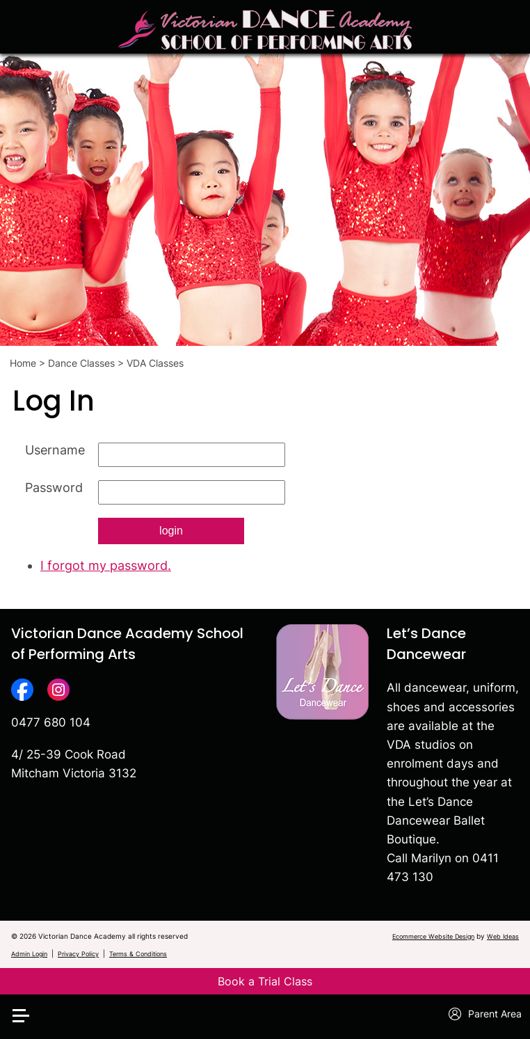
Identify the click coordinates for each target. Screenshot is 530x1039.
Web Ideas (503, 936)
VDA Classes (155, 363)
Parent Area (485, 1014)
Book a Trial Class (265, 981)
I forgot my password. (105, 565)
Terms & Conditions (138, 954)
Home (23, 363)
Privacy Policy (78, 954)
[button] (30, 993)
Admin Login (29, 954)
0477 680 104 (50, 722)
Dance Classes (81, 363)
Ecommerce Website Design (433, 936)
